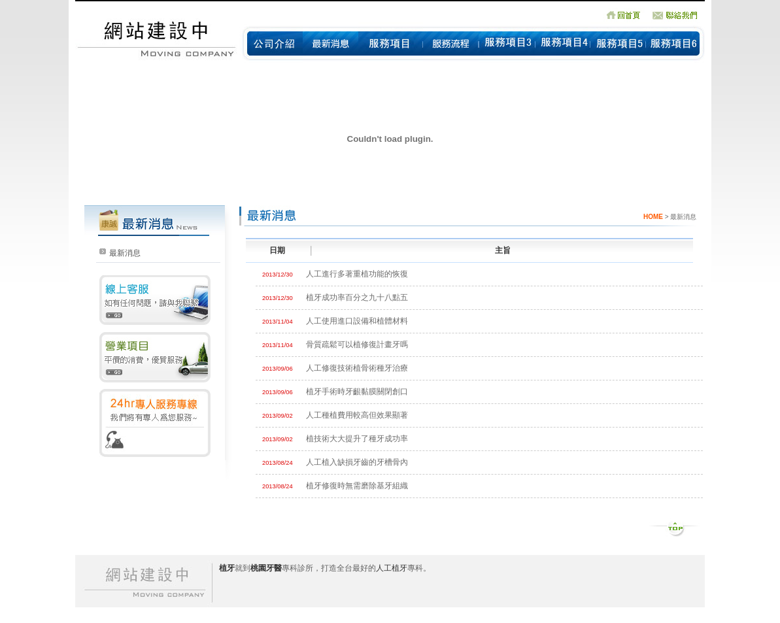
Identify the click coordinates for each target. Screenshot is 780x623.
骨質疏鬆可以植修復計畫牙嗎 (357, 344)
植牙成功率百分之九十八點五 (357, 297)
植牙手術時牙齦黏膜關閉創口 (357, 391)
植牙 (227, 568)
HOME (653, 216)
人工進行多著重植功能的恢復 (357, 273)
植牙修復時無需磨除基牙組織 (357, 485)
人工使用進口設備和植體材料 (357, 321)
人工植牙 (391, 568)
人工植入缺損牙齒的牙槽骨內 (357, 462)
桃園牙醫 (266, 568)
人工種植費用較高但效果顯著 (357, 415)
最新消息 (125, 253)
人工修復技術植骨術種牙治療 (357, 368)
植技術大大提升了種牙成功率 (357, 438)
